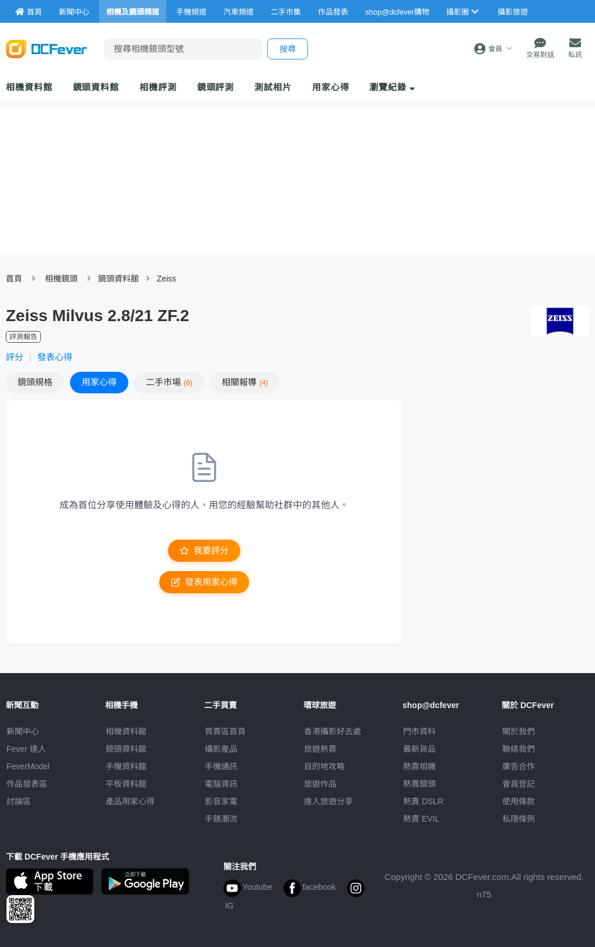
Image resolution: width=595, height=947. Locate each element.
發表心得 (54, 357)
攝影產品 (221, 749)
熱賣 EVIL (421, 818)
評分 (14, 357)
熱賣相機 (419, 766)
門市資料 (419, 731)
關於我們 (518, 731)
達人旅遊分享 (328, 801)
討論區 (18, 801)
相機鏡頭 (61, 278)
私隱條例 (518, 818)
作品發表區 (26, 783)
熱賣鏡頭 (419, 783)
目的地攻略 (324, 766)
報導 (245, 382)
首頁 (14, 278)
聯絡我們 (518, 749)
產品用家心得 (130, 801)
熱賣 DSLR (423, 801)
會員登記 (518, 783)
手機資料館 (126, 766)
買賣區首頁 (225, 731)
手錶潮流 (221, 818)
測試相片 (273, 87)
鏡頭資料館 (96, 87)
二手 (169, 382)
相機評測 (158, 87)
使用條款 (518, 801)
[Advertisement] (501, 485)
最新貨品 (419, 749)
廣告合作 (518, 766)
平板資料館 (126, 783)
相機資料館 (29, 87)
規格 (35, 382)
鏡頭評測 (216, 87)
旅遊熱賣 (320, 749)
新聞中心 (22, 731)
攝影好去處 (332, 731)
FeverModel (28, 766)
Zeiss (166, 278)
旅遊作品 (320, 783)
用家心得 (330, 87)
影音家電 (221, 801)
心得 (99, 382)
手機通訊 (221, 766)
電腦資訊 (221, 783)
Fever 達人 (26, 749)
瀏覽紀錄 (392, 87)
